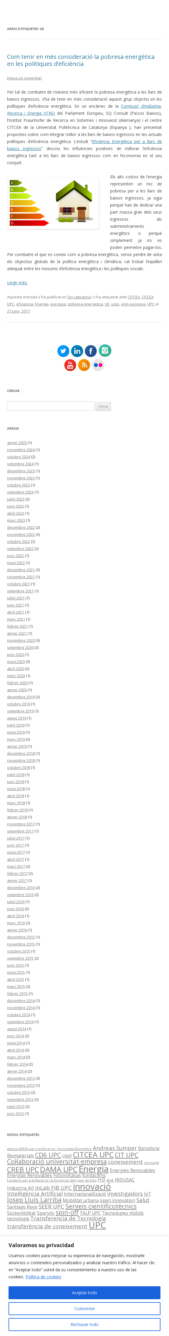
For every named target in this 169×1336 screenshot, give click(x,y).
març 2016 (16, 922)
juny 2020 (15, 654)
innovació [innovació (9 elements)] (92, 1186)
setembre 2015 (20, 958)
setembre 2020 (20, 647)
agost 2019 (16, 718)
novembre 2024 (21, 449)
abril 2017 (15, 859)
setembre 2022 (20, 548)
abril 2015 (15, 979)
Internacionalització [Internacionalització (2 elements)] (85, 1194)
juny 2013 (15, 1113)
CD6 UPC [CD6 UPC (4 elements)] (48, 1155)
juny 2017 (15, 845)
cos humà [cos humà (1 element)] (151, 1163)
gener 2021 (17, 633)
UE (107, 304)
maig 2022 (16, 562)
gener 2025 (17, 442)
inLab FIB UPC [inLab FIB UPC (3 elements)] (53, 1187)
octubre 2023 (18, 485)
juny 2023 (15, 506)
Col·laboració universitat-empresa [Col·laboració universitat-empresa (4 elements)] (57, 1161)
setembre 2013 (20, 1099)
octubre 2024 (18, 456)
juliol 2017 (15, 838)
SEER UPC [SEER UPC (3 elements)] (51, 1206)
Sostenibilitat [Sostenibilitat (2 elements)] (21, 1213)
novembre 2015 (21, 944)
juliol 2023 (15, 499)
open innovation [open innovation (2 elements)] (117, 1200)
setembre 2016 (20, 894)
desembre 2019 (21, 696)
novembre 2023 (21, 478)
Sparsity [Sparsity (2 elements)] (45, 1213)
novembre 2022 (21, 534)
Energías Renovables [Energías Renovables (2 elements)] (29, 1175)
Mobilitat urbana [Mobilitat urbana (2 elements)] (81, 1200)
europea (58, 304)
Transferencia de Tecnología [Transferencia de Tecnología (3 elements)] (68, 1218)
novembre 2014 (21, 1007)
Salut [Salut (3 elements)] (143, 1200)
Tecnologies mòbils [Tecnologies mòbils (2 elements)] (123, 1213)
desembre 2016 (21, 887)
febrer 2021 (17, 626)
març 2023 (16, 520)
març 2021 (16, 619)
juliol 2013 (15, 1106)
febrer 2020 (17, 682)
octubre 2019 (18, 704)
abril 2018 (15, 795)
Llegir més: (17, 282)
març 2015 (16, 986)
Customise (84, 1308)
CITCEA (134, 297)
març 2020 (16, 675)
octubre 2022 (18, 541)
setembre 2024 (20, 463)
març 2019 (16, 739)
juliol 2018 (15, 774)
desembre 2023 (21, 470)
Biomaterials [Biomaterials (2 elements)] (20, 1155)
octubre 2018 (18, 767)
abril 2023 (15, 513)
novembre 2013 (21, 1085)
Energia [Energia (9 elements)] (94, 1169)
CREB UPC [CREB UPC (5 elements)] (23, 1169)
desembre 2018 (21, 753)
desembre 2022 (21, 527)
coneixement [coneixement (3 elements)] (125, 1161)
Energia (42, 304)
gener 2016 (17, 930)
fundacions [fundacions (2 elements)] (94, 1175)
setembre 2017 (20, 831)
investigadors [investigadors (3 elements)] (125, 1193)
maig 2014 (16, 1043)
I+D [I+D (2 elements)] (101, 1180)
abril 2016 (15, 915)
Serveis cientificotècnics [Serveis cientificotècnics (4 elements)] (101, 1206)
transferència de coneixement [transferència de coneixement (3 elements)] (47, 1226)
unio (115, 304)
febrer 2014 (17, 1064)
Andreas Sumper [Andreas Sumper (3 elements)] (115, 1147)
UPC (151, 304)
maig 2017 (16, 852)
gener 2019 (17, 746)
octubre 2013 (18, 1092)
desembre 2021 (21, 569)
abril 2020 (15, 668)
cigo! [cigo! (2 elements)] (67, 1155)
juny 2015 (15, 965)
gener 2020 (17, 689)
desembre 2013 (21, 1078)
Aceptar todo (84, 1292)
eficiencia (24, 304)
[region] (84, 1286)
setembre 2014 (20, 1021)
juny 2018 (15, 781)
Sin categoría (79, 297)
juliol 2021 (15, 598)
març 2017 (16, 866)
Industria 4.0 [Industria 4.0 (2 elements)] (20, 1188)
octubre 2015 (18, 951)
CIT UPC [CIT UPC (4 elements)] (126, 1155)
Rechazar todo (85, 1324)
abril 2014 (15, 1050)
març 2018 (16, 802)
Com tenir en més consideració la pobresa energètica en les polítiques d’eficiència (81, 60)
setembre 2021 (20, 591)
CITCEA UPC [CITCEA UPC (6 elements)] (93, 1154)
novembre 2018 (21, 760)
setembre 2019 (20, 711)
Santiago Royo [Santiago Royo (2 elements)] (22, 1207)
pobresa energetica (85, 304)
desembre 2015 (21, 937)
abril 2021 (15, 612)
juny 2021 (15, 605)
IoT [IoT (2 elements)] (147, 1194)
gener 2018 (17, 817)
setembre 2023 (20, 492)
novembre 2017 (21, 824)
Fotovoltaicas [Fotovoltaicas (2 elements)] (67, 1175)
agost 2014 (16, 1028)
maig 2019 (16, 732)
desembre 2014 (21, 1000)
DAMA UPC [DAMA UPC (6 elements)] (58, 1169)
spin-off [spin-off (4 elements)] (67, 1212)
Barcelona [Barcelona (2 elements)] (148, 1148)
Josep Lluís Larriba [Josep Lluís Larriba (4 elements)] (34, 1199)
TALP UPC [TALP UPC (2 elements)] (90, 1213)
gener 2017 (17, 880)
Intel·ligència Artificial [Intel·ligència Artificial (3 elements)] (35, 1193)
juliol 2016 (15, 901)
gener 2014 (17, 1071)
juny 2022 (15, 555)
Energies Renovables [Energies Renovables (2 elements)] (132, 1170)
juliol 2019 (15, 725)
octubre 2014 (18, 1014)
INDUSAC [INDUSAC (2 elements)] (125, 1180)
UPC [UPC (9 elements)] (97, 1225)
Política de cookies (43, 1276)
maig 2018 (16, 788)
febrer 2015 (17, 993)
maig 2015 (16, 972)
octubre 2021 (18, 583)
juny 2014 (15, 1035)
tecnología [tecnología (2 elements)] (18, 1218)
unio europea (133, 304)
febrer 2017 (17, 873)
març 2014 (16, 1057)
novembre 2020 (21, 640)
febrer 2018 (17, 809)
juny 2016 (15, 908)
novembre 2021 (21, 576)
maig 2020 (16, 661)
